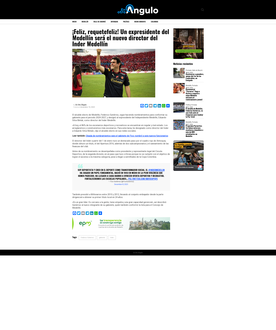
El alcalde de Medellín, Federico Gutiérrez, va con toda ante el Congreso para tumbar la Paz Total (194, 113)
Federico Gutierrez (87, 238)
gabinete (102, 238)
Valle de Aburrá (99, 21)
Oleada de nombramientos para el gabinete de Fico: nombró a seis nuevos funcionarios (127, 136)
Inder (112, 238)
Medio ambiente (140, 21)
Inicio (74, 21)
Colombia (154, 21)
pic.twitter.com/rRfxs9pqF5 (143, 178)
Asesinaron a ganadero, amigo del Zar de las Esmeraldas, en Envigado (194, 77)
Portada (188, 70)
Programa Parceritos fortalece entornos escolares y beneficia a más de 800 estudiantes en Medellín (194, 131)
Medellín (85, 21)
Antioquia (114, 21)
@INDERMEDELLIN (156, 169)
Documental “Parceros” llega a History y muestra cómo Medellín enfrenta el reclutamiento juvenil (194, 94)
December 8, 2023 (121, 184)
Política (126, 21)
